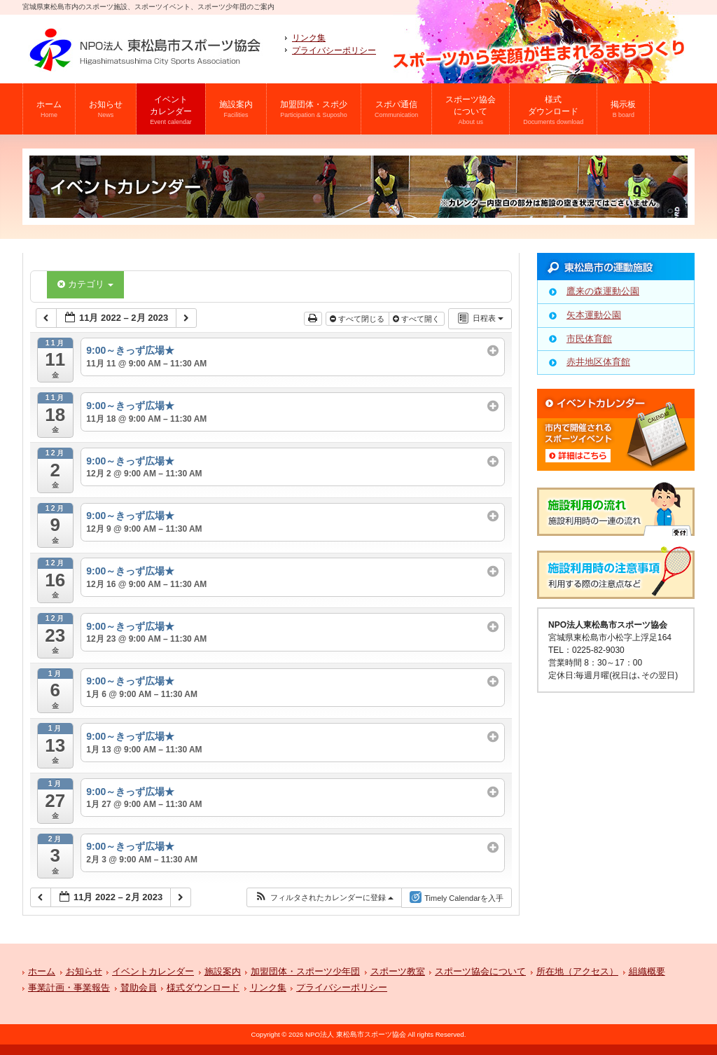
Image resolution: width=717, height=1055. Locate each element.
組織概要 (647, 972)
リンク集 (309, 38)
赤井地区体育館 (598, 362)
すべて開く (417, 319)
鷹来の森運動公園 (602, 291)
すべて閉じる (358, 319)
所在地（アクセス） (577, 972)
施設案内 (222, 972)
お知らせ (84, 972)
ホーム (41, 972)
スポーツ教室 (397, 972)
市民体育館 (589, 338)
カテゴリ (85, 284)
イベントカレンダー (153, 972)
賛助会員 (138, 988)
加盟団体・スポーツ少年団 (305, 972)
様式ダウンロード (203, 988)
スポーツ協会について (480, 972)
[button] (324, 897)
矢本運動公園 (593, 315)
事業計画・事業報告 (69, 988)
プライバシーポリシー (334, 50)
